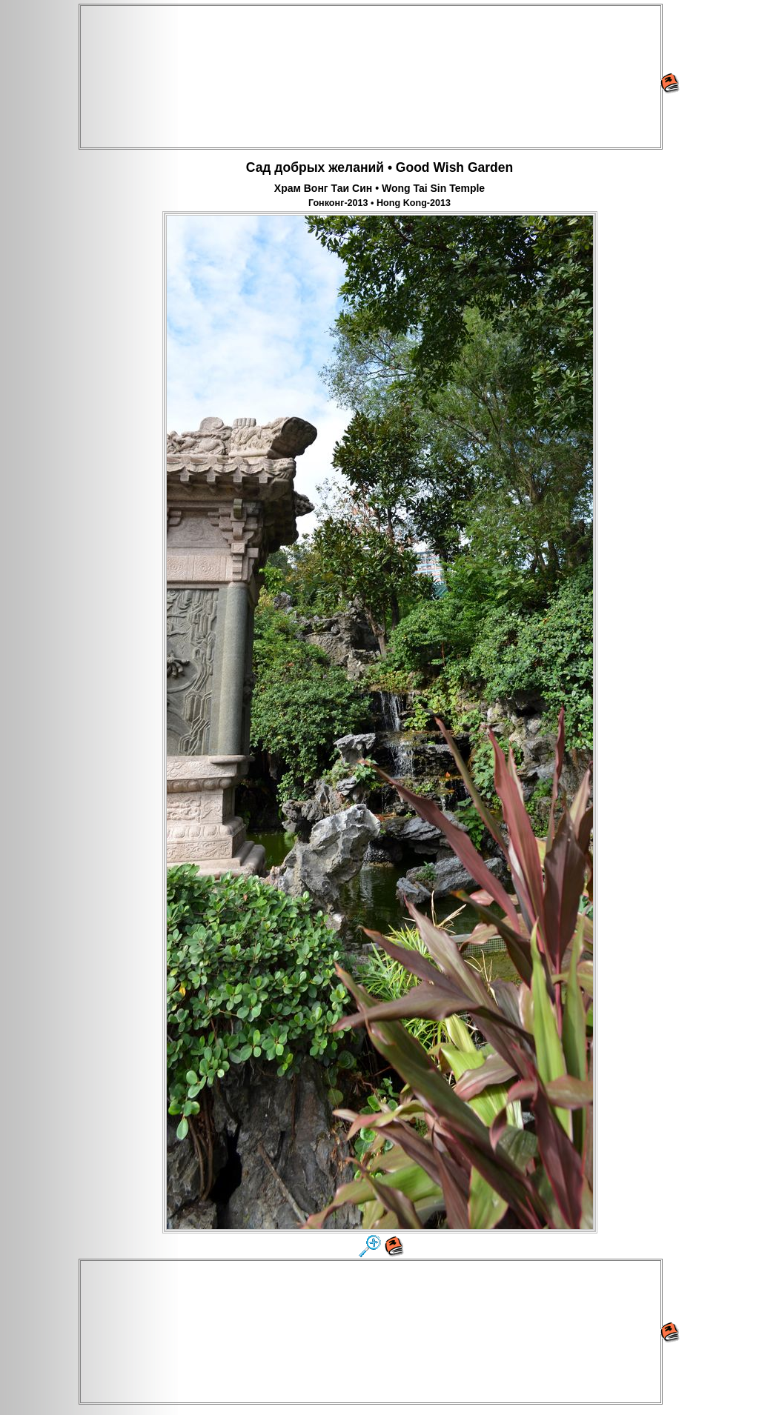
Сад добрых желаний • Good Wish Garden (379, 167)
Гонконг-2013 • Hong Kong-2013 (379, 203)
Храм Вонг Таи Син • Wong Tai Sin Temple (379, 188)
